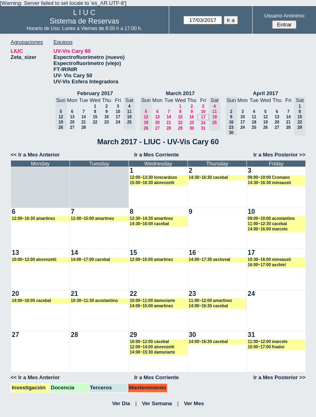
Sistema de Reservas (84, 21)
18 (254, 122)
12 (265, 117)
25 (254, 127)
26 (265, 127)
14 (83, 117)
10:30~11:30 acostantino (94, 300)
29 (180, 128)
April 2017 (265, 93)
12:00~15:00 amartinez (92, 218)
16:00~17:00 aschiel (267, 265)
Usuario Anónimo (284, 16)
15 (95, 117)
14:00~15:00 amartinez (151, 306)
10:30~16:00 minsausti (269, 259)
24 (118, 122)
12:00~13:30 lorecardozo (153, 177)
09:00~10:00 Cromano (269, 177)
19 (265, 122)
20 (72, 122)
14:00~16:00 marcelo (268, 229)
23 (106, 122)
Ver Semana (157, 403)
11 (254, 117)
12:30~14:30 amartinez (151, 218)
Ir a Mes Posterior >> (279, 155)
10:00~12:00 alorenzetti (34, 259)
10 (118, 111)
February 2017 (95, 93)
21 (83, 122)
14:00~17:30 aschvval (209, 259)
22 (95, 122)
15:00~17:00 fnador (266, 347)
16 (106, 117)
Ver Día (121, 403)
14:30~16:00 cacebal (149, 224)
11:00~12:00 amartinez (210, 300)
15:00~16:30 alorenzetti (152, 182)
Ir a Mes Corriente (156, 155)
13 (72, 117)
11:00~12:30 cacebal (267, 224)
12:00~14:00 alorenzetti (152, 347)
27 (72, 127)
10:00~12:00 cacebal (149, 341)
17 (118, 117)
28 (83, 127)
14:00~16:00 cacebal (31, 300)
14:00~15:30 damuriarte (152, 352)
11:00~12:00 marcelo (268, 341)
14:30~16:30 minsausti (269, 182)
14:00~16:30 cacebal (208, 306)
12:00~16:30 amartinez (33, 218)
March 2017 (180, 93)
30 (192, 128)
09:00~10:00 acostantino (271, 218)
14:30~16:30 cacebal (208, 177)
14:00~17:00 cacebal (90, 259)
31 (203, 128)
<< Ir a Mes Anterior (35, 155)
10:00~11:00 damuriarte (152, 300)
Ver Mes (194, 403)
